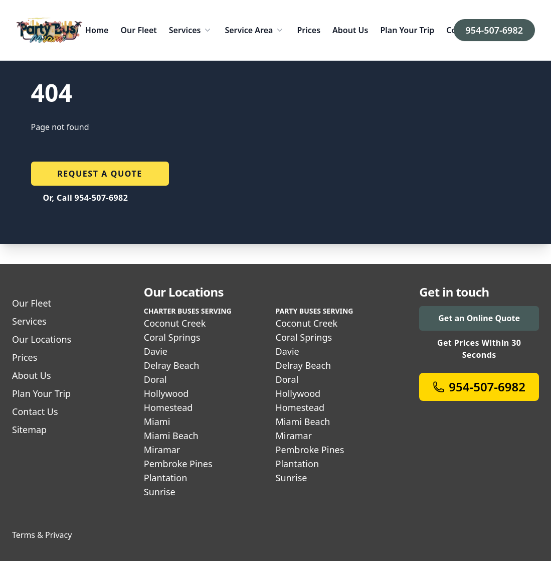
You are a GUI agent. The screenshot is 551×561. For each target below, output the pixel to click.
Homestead (168, 407)
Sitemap (29, 430)
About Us (350, 30)
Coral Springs (172, 337)
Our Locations (41, 339)
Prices (308, 30)
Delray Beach (172, 365)
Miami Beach (171, 436)
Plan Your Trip (407, 30)
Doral (155, 379)
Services (191, 30)
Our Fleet (138, 30)
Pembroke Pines (178, 464)
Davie (155, 351)
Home (97, 30)
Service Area (255, 30)
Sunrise (159, 492)
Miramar (162, 450)
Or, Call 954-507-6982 (85, 197)
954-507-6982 (494, 30)
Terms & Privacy (42, 534)
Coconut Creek (175, 323)
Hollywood (166, 393)
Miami (157, 421)
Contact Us (35, 411)
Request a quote (99, 173)
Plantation (166, 478)
